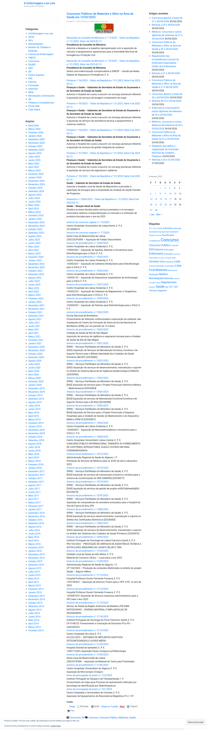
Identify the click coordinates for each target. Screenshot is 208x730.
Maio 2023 (33, 246)
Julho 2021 (34, 322)
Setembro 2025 (36, 149)
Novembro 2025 (36, 143)
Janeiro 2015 (35, 592)
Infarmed (33, 88)
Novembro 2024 (36, 184)
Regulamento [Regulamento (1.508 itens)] (169, 282)
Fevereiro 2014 (35, 630)
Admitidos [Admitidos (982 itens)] (168, 228)
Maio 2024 (33, 205)
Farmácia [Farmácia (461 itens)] (177, 254)
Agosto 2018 (34, 443)
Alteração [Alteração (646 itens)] (177, 228)
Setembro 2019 (36, 398)
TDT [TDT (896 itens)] (171, 287)
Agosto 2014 (34, 609)
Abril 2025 (33, 167)
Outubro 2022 (35, 270)
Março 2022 (34, 295)
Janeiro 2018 (35, 468)
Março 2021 (34, 336)
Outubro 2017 (35, 478)
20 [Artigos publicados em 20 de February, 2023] (151, 204)
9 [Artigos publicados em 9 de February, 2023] (165, 194)
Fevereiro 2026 (35, 132)
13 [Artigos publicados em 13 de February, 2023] (151, 199)
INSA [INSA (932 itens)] (162, 261)
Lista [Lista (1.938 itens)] (177, 261)
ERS (30, 78)
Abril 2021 (33, 333)
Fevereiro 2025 (35, 174)
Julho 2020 (34, 364)
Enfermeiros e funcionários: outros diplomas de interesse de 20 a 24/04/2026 (167, 111)
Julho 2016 (34, 530)
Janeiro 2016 (35, 551)
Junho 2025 (34, 160)
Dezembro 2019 (36, 388)
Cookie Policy (56, 726)
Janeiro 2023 (35, 260)
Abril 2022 (33, 291)
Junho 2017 (34, 492)
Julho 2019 (34, 405)
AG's (30, 40)
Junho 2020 (34, 367)
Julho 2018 (34, 447)
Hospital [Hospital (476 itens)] (168, 258)
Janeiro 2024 (35, 219)
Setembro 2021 (36, 315)
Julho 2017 (34, 488)
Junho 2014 (34, 616)
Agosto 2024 (34, 194)
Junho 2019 (34, 409)
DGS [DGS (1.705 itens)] (151, 249)
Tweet (72, 706)
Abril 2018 (33, 457)
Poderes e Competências (41, 102)
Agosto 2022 (34, 277)
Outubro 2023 (35, 229)
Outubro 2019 (35, 395)
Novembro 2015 (36, 558)
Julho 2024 (34, 198)
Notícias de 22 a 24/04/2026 (166, 101)
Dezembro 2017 (36, 471)
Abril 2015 (33, 582)
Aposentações (35, 44)
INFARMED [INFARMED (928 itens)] (154, 261)
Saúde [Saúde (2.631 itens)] (160, 286)
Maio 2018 (33, 454)
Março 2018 (34, 461)
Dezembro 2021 (36, 305)
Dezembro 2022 (36, 264)
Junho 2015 (34, 575)
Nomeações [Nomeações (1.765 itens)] (156, 278)
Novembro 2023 (36, 226)
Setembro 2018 (36, 440)
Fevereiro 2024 (35, 215)
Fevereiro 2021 (35, 340)
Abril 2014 (33, 623)
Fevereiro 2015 (35, 589)
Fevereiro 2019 (35, 423)
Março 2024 (34, 212)
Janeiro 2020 (35, 385)
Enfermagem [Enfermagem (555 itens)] (169, 250)
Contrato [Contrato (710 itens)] (175, 245)
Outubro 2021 (35, 312)
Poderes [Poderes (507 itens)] (177, 279)
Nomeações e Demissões (41, 95)
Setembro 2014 (36, 606)
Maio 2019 (33, 412)
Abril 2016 (33, 540)
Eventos (32, 82)
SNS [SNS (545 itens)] (166, 287)
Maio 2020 (33, 371)
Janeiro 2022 (35, 302)
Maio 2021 (33, 329)
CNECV (32, 57)
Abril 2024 (33, 208)
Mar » (159, 214)
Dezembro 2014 (36, 596)
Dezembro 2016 (36, 513)
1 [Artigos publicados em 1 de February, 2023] (160, 188)
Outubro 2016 (35, 519)
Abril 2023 (33, 250)
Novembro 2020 (36, 350)
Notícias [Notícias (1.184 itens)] (168, 278)
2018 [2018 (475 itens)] (155, 228)
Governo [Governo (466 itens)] (162, 258)
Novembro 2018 (36, 433)
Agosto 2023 (34, 236)
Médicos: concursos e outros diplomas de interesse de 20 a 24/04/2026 (167, 125)
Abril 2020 (33, 374)
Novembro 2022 (36, 267)
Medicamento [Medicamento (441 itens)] (172, 270)
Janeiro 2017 (35, 509)
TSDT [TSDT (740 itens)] (175, 287)
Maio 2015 (33, 578)
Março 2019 (34, 419)
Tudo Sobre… (35, 109)
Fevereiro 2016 (35, 547)
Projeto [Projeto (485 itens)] (158, 283)
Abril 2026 (33, 125)
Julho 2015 (34, 571)
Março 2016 (34, 544)
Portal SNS (33, 106)
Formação (33, 85)
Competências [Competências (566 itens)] (154, 241)
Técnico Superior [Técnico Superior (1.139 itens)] (158, 290)
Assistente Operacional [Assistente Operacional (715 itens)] (159, 232)
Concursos (33, 61)
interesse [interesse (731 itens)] (169, 262)
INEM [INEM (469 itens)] (174, 258)
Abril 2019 (33, 416)
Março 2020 (34, 378)
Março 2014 (34, 627)
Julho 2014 (34, 613)
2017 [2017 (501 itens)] (151, 228)
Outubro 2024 (35, 187)
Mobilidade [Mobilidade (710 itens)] (154, 274)
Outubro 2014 (35, 602)
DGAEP (32, 64)
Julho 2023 (34, 239)
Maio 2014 (33, 620)
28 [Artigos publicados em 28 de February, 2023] (156, 210)
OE (29, 99)
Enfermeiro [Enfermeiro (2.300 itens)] (156, 253)
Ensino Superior (36, 75)
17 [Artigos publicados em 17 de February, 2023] (170, 199)
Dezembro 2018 (36, 430)
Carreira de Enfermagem (40, 54)
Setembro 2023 (36, 232)
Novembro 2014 (36, 599)
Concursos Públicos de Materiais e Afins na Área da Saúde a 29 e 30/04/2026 (166, 45)
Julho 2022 (34, 281)
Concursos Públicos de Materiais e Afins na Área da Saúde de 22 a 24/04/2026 (166, 135)
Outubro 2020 (35, 353)
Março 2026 (34, 129)
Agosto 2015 (34, 568)
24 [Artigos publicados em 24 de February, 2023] (170, 204)
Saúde (132, 717)
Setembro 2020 (36, 357)
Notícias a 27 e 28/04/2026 (166, 73)
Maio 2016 (33, 537)
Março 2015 (34, 585)
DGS (30, 68)
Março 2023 (34, 253)
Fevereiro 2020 (35, 381)
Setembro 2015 (36, 564)
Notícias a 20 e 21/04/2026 (166, 159)
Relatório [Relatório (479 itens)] (152, 287)
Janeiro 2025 (35, 177)
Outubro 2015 (35, 561)
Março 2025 (34, 170)
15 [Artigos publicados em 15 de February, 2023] (161, 199)
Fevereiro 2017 (35, 506)
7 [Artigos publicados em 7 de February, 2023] (155, 194)
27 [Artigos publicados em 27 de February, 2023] (151, 210)
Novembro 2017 (36, 475)
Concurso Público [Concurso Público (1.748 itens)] (159, 245)
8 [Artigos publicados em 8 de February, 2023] (160, 194)
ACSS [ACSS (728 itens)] (159, 228)
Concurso (93, 717)
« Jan (151, 214)
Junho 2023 (34, 243)
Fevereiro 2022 (35, 298)
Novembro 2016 (36, 516)
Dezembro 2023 (36, 222)
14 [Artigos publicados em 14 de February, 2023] (156, 199)
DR (29, 71)
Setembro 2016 (36, 523)
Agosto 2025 (34, 153)
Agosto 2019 (34, 402)
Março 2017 (34, 502)
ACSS (31, 37)
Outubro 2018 (35, 436)
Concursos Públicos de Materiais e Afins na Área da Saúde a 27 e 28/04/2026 (166, 83)
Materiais (123, 717)
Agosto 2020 (34, 360)
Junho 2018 (34, 450)
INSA (31, 92)
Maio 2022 (33, 288)
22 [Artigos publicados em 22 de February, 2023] (161, 204)
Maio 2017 (33, 495)
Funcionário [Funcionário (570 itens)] (153, 258)
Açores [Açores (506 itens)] (158, 235)
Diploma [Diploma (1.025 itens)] (159, 249)
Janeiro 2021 (35, 343)
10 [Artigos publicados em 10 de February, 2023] (170, 194)
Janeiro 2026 (35, 136)
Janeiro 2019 (35, 426)
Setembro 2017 (36, 481)
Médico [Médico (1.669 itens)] (163, 274)
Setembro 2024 (36, 191)
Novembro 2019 (36, 392)
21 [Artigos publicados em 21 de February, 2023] (156, 204)
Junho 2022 (34, 284)
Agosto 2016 (34, 526)
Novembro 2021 (36, 309)
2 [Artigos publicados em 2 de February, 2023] (165, 188)
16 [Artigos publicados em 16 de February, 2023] (166, 199)
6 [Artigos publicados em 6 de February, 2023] (150, 194)
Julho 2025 (34, 156)
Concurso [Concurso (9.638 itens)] (170, 239)
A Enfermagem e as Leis (39, 3)
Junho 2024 (34, 201)
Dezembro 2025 (36, 139)
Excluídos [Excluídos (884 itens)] (168, 254)
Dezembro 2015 (36, 554)
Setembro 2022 (36, 274)
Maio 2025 (33, 163)
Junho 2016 (34, 533)
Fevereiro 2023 (35, 257)
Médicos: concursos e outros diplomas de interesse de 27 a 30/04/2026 (167, 35)
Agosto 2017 (34, 485)
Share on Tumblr (109, 706)
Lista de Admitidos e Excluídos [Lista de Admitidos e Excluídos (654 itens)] (162, 266)
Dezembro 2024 (36, 181)
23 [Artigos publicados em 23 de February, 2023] (166, 204)
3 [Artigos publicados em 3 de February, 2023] (169, 188)
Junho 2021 (34, 326)
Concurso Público (109, 717)
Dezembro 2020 (36, 347)
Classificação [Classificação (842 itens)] (168, 235)
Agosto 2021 (34, 319)
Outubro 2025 (35, 146)
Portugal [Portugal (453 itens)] (152, 283)
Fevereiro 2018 (35, 464)
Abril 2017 (33, 499)
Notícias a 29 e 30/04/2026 (166, 24)
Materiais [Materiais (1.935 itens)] (161, 270)
